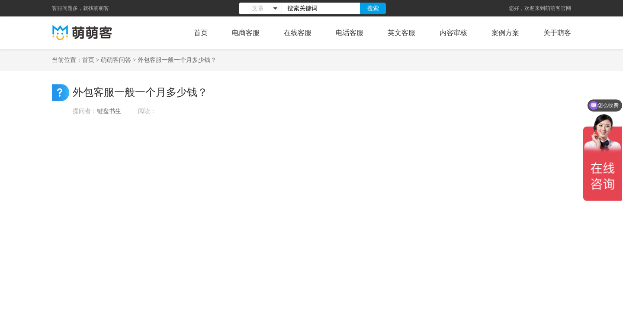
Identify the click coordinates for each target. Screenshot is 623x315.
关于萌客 (557, 32)
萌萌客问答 (116, 60)
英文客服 (401, 32)
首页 (201, 32)
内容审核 (453, 32)
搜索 (373, 8)
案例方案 (505, 32)
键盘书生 (109, 111)
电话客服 (349, 32)
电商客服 (246, 32)
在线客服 (298, 32)
